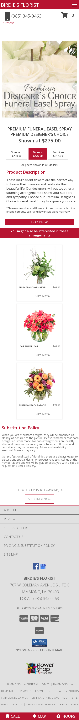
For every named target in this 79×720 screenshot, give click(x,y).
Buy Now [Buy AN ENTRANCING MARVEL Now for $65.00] (42, 296)
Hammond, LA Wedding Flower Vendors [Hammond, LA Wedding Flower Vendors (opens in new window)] (49, 691)
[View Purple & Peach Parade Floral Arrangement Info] (40, 383)
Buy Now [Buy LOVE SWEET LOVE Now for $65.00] (42, 355)
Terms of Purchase (40, 704)
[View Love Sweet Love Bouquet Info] (40, 324)
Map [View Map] (39, 716)
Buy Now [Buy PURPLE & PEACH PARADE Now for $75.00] (42, 414)
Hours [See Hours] (65, 716)
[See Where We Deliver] (39, 499)
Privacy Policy (12, 704)
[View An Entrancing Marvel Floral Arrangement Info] (40, 265)
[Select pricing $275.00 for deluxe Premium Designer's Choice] (38, 154)
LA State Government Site (58, 697)
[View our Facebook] (36, 568)
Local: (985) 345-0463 (39, 598)
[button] (67, 16)
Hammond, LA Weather (18, 697)
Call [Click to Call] (13, 716)
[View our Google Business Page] (43, 568)
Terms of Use (68, 704)
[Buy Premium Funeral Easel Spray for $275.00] (40, 222)
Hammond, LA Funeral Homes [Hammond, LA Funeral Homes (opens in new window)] (28, 684)
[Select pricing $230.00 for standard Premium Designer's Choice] (16, 154)
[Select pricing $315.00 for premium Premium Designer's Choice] (58, 154)
